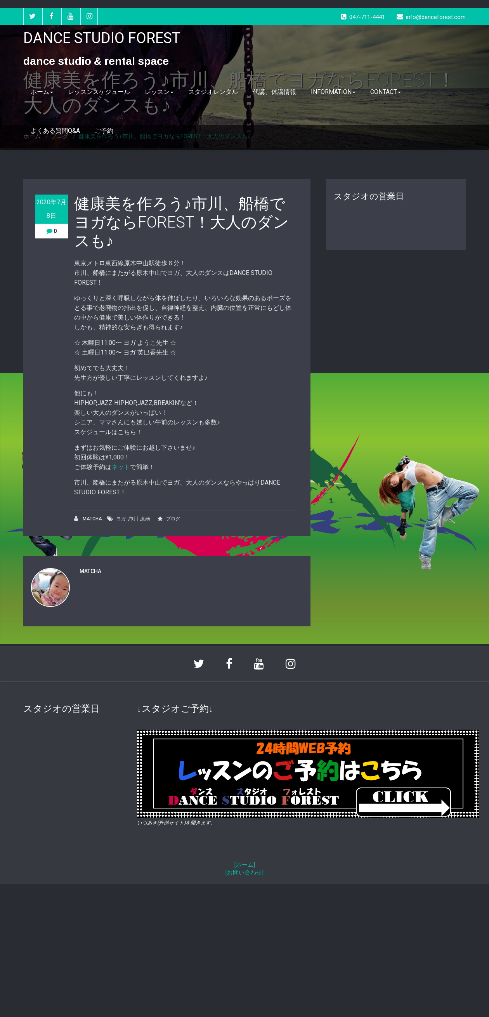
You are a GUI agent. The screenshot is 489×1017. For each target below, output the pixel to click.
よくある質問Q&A (55, 130)
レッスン (159, 92)
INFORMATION (333, 92)
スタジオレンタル (213, 92)
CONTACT (385, 92)
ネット (120, 467)
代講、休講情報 (274, 92)
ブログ (173, 519)
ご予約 (104, 130)
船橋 (146, 519)
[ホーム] (244, 864)
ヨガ (121, 519)
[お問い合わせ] (244, 872)
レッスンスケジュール (99, 92)
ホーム (42, 92)
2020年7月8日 (51, 208)
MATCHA (88, 519)
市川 (133, 519)
